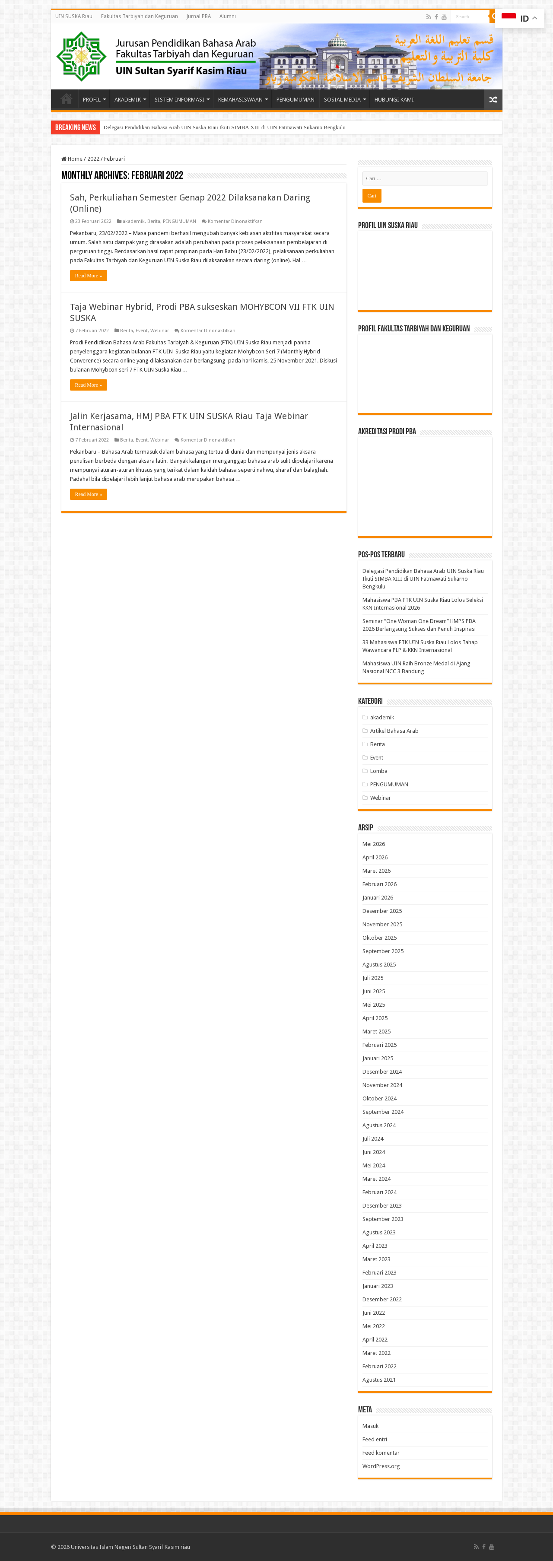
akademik (134, 221)
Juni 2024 (373, 1152)
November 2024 (382, 1085)
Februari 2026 (379, 884)
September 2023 (383, 1219)
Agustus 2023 (379, 1232)
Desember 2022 (382, 1299)
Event (142, 331)
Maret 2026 (376, 871)
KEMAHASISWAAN (240, 99)
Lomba (379, 771)
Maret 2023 (376, 1259)
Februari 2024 (379, 1192)
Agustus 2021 (379, 1380)
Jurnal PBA (199, 16)
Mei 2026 (373, 844)
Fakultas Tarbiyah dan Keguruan (139, 16)
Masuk (370, 1426)
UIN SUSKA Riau (73, 16)
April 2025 (375, 1018)
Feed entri (374, 1439)
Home (72, 159)
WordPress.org (381, 1466)
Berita (153, 221)
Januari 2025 (377, 1058)
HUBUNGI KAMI (394, 99)
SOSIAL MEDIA (342, 99)
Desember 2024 (382, 1071)
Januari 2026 (377, 897)
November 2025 (382, 924)
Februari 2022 (379, 1366)
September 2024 (383, 1112)
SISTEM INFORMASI (179, 99)
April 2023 (375, 1246)
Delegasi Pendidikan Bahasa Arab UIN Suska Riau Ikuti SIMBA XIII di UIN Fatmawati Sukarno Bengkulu (225, 127)
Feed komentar (381, 1453)
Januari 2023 (377, 1286)
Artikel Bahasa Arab (394, 731)
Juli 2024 (372, 1138)
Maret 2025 (376, 1031)
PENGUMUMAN (295, 99)
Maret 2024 (376, 1179)
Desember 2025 (382, 911)
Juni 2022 (373, 1313)
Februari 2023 (379, 1272)
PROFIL (92, 99)
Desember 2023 (382, 1205)
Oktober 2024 (379, 1098)
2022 (93, 159)
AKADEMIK (127, 99)
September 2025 (383, 951)
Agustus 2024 (379, 1125)
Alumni (227, 16)
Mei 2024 (373, 1165)
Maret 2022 (376, 1353)
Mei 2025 (373, 1004)
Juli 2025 (372, 978)
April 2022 (375, 1339)
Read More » (88, 276)
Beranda (66, 98)
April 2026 (375, 857)
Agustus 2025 (379, 964)
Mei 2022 (373, 1326)
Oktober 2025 (379, 938)
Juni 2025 (373, 991)
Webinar (159, 331)
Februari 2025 (379, 1045)
